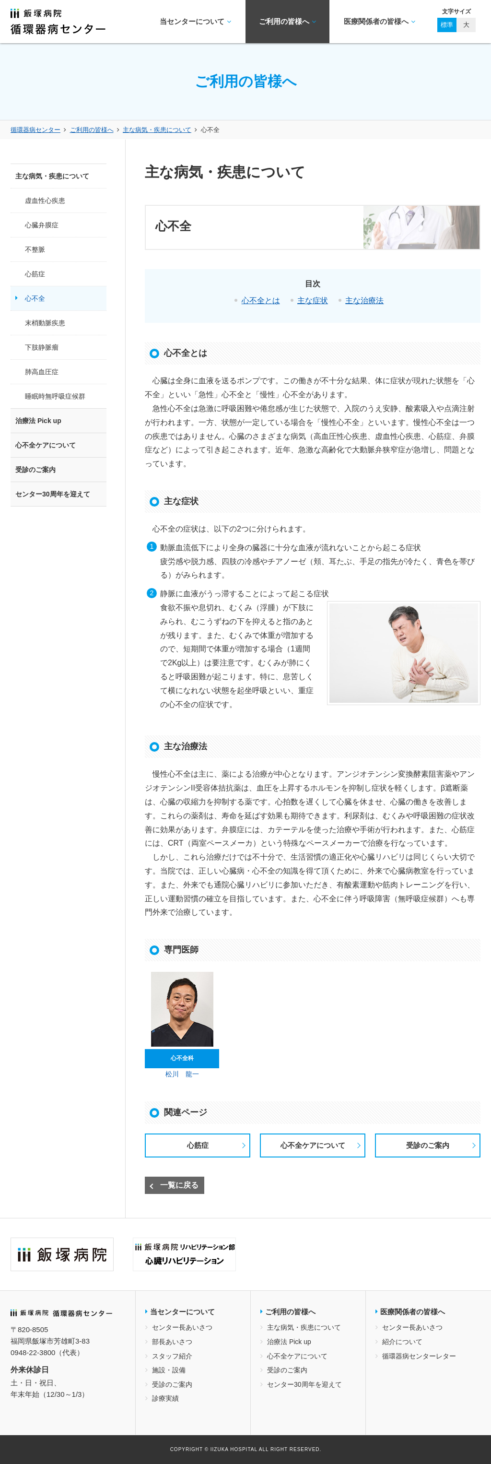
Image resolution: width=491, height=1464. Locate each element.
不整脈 (35, 249)
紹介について (402, 1342)
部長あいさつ (172, 1342)
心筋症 (198, 1145)
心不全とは (261, 300)
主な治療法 (364, 300)
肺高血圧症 (41, 372)
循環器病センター (35, 129)
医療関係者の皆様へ (379, 21)
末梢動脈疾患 (45, 323)
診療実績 (165, 1398)
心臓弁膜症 (41, 225)
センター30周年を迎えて (52, 494)
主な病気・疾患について (157, 129)
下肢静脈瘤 (41, 347)
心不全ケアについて (313, 1145)
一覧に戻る (179, 1185)
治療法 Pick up (38, 421)
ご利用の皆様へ (287, 21)
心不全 (35, 298)
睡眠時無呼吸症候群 (55, 396)
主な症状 (312, 300)
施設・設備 (169, 1370)
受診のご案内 (427, 1145)
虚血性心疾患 (45, 200)
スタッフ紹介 (172, 1356)
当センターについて (195, 21)
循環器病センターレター (419, 1356)
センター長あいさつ (182, 1327)
